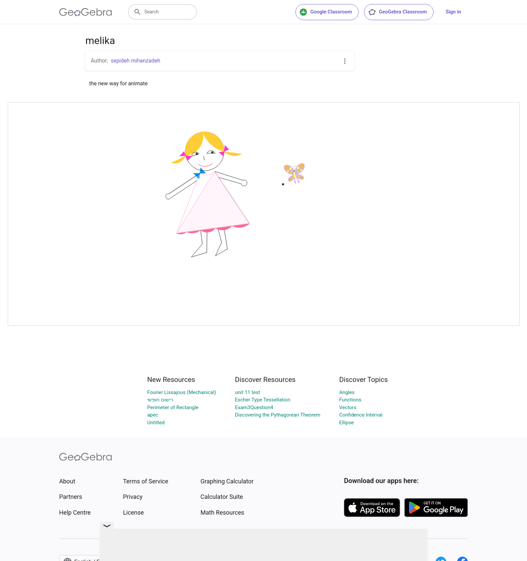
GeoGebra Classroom (397, 12)
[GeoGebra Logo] (85, 12)
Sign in (453, 12)
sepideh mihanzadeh (135, 60)
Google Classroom (325, 12)
